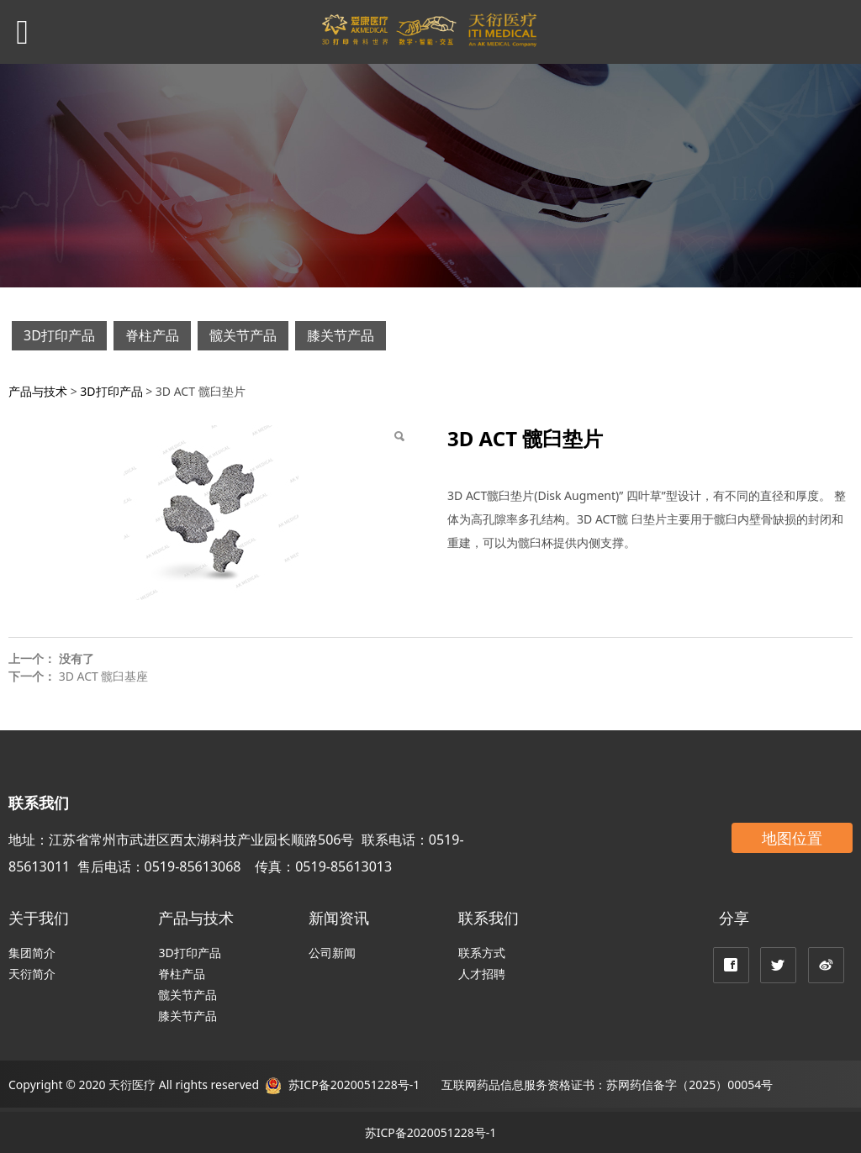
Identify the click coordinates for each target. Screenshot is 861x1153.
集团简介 (31, 953)
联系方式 (481, 953)
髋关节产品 (243, 335)
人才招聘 (481, 974)
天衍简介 (31, 974)
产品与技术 (37, 391)
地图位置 (792, 838)
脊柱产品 (152, 335)
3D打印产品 (59, 335)
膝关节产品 (340, 335)
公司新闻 (332, 953)
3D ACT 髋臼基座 (104, 676)
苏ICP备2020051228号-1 (352, 1084)
